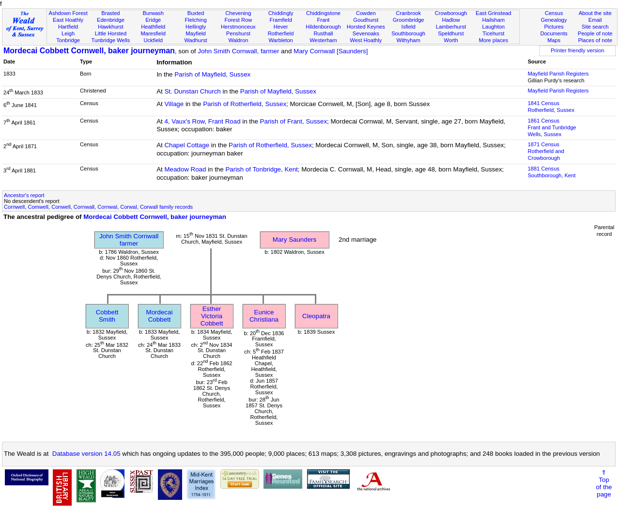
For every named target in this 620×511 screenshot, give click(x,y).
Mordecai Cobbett (159, 316)
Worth (451, 40)
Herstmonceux (238, 27)
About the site (595, 13)
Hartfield (68, 27)
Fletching (196, 20)
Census (554, 13)
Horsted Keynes (366, 27)
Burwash (153, 13)
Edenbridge (110, 20)
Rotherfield (281, 33)
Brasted (110, 13)
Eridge (153, 20)
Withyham (408, 40)
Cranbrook (408, 13)
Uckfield (153, 40)
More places (493, 40)
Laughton (493, 27)
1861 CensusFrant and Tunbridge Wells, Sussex (551, 127)
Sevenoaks (366, 33)
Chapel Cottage (186, 145)
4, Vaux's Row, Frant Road (202, 121)
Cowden (366, 13)
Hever (281, 27)
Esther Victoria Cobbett (212, 316)
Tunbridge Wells (111, 40)
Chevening (238, 13)
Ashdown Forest (67, 13)
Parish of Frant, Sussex (293, 121)
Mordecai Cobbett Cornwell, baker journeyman (89, 50)
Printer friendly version (577, 50)
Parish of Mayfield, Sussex (212, 74)
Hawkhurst (110, 27)
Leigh (68, 33)
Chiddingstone (323, 13)
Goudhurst (365, 20)
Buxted (195, 13)
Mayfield (195, 33)
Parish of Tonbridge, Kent (261, 169)
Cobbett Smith (107, 316)
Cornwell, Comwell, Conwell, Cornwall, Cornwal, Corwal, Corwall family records (98, 207)
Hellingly (196, 27)
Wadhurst (195, 40)
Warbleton (281, 40)
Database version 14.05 (86, 453)
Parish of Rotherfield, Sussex (244, 104)
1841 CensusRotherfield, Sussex (550, 106)
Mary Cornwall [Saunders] (331, 51)
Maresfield (153, 33)
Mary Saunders (294, 239)
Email (595, 20)
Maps (553, 40)
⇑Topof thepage (604, 483)
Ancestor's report (24, 195)
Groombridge (408, 20)
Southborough (408, 33)
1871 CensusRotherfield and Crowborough (545, 151)
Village (174, 104)
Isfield (409, 27)
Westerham (323, 40)
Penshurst (238, 33)
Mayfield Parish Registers (558, 74)
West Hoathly (366, 40)
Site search (595, 27)
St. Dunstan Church (192, 91)
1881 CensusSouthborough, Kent (551, 172)
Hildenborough (323, 27)
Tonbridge (68, 40)
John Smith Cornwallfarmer (128, 239)
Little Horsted (110, 33)
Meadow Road (185, 169)
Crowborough (451, 13)
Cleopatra (316, 316)
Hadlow (451, 20)
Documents (553, 33)
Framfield (281, 20)
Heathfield (153, 27)
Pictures (553, 27)
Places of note (595, 40)
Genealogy (554, 20)
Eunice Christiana (264, 316)
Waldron (238, 40)
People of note (595, 33)
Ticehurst (493, 33)
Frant (323, 20)
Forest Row (238, 20)
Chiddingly (281, 13)
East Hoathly (68, 20)
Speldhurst (451, 33)
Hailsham (493, 20)
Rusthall (323, 33)
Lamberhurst (451, 27)
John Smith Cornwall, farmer (238, 51)
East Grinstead (493, 13)
